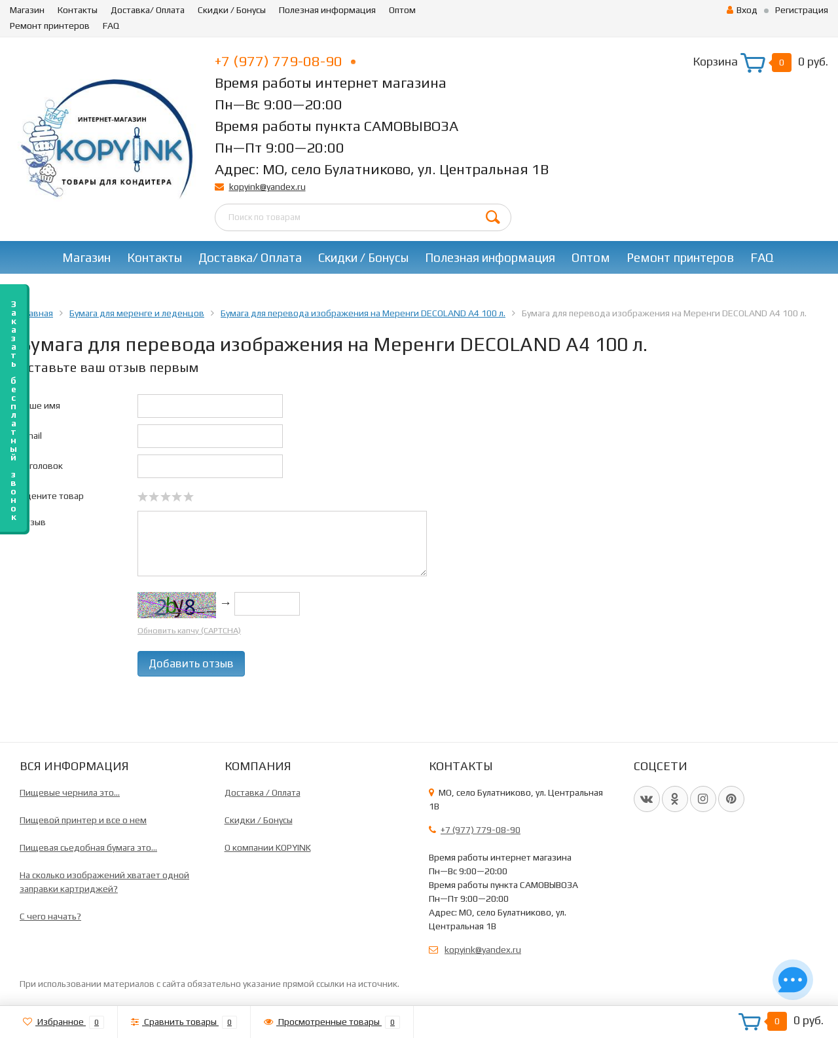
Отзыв (33, 522)
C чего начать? (50, 916)
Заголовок (41, 465)
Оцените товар (52, 496)
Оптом (402, 10)
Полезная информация (327, 10)
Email (31, 435)
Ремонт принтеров (50, 25)
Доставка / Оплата (263, 792)
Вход (742, 10)
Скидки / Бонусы (232, 10)
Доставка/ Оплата (148, 10)
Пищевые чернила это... (70, 792)
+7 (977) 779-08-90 (285, 60)
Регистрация (801, 10)
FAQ (111, 25)
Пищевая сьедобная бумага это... (88, 847)
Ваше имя (40, 405)
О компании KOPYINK (268, 847)
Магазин (27, 10)
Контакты (78, 10)
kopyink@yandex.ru (267, 186)
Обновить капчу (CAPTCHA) (189, 630)
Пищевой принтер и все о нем (83, 820)
